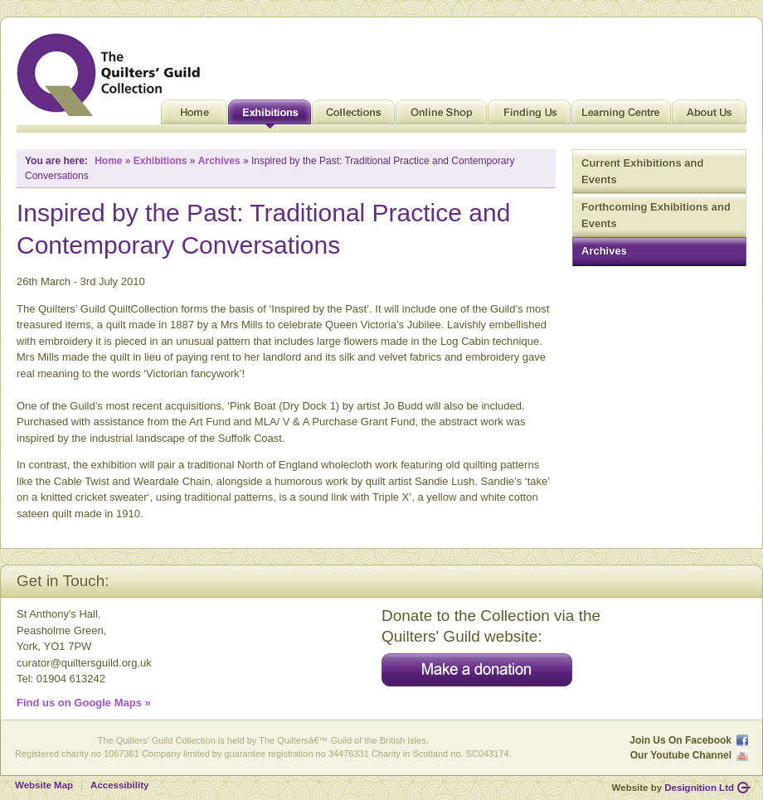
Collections (353, 116)
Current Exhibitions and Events (642, 171)
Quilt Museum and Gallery (113, 74)
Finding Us (529, 116)
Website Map (44, 785)
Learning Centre (621, 116)
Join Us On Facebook (680, 740)
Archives (604, 251)
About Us (709, 116)
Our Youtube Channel (680, 755)
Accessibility (119, 785)
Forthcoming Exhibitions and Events (656, 215)
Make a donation (477, 669)
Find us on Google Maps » (84, 702)
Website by (673, 788)
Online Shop (441, 116)
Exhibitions (269, 116)
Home (194, 116)
